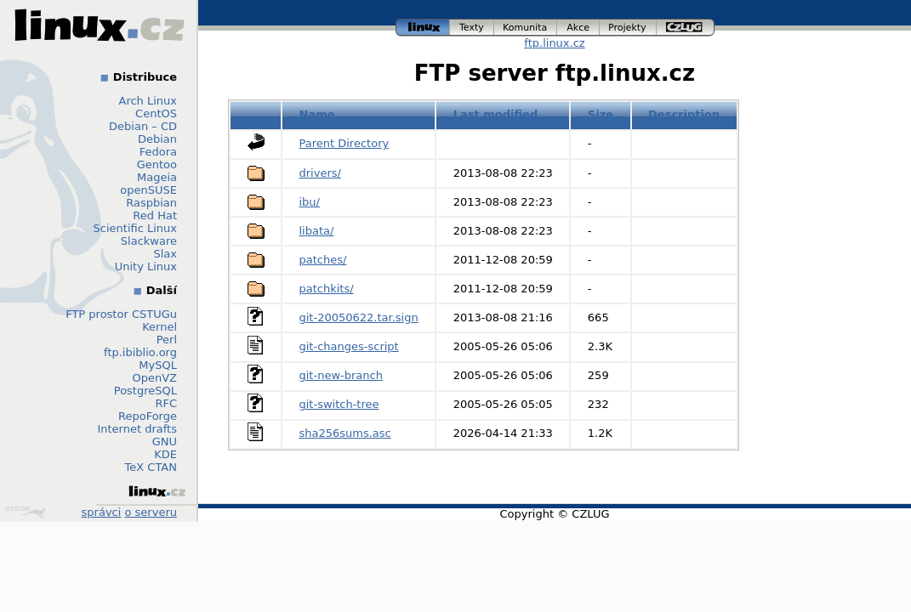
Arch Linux (148, 100)
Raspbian (151, 202)
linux (423, 28)
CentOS (156, 113)
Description (684, 114)
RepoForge (147, 416)
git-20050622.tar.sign (358, 317)
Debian (157, 139)
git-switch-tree (339, 404)
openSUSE (148, 190)
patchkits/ (326, 288)
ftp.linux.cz (554, 43)
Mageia (157, 177)
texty (472, 28)
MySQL (158, 365)
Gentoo (157, 164)
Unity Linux (146, 266)
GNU (164, 441)
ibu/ (309, 202)
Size (600, 114)
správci (102, 512)
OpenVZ (154, 377)
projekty (628, 28)
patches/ (323, 259)
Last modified (495, 114)
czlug (686, 28)
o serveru (151, 512)
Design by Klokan (25, 512)
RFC (166, 403)
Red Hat (155, 215)
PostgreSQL (145, 390)
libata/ (316, 230)
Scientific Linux (135, 228)
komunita (525, 28)
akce (578, 28)
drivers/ (320, 173)
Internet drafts (137, 428)
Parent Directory (344, 143)
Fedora (158, 151)
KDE (165, 454)
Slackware (149, 241)
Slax (165, 253)
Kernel (159, 326)
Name (317, 114)
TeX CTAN (151, 467)
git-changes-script (349, 346)
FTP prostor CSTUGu (121, 314)
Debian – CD (143, 126)
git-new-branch (341, 375)
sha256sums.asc (345, 433)
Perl (167, 339)
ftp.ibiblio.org (140, 352)
